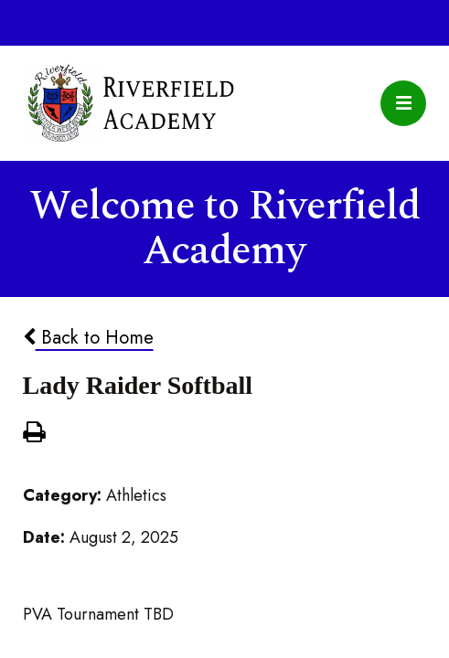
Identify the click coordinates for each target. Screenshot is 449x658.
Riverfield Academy (129, 103)
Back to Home (88, 337)
